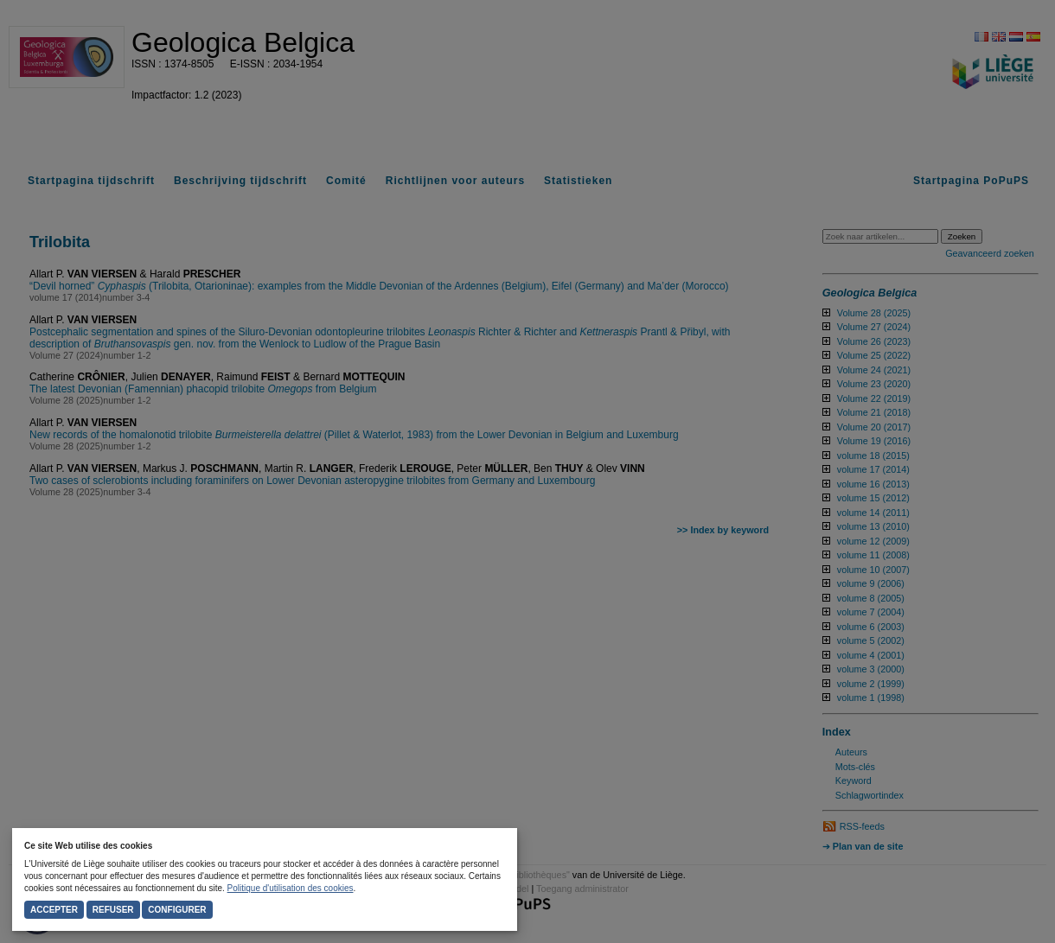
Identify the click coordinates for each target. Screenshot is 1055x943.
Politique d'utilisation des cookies (290, 888)
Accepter (54, 909)
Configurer (177, 909)
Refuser (113, 909)
